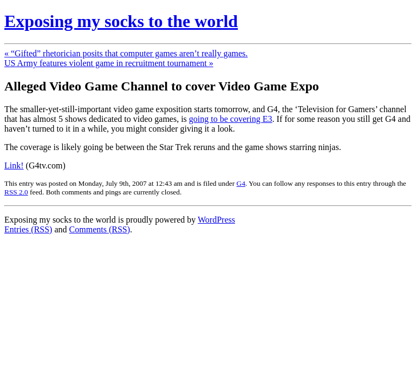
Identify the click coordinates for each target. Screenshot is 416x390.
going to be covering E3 (230, 118)
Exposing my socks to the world (121, 21)
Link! (14, 165)
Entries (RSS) (28, 229)
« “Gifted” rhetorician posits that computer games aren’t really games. (126, 53)
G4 (241, 183)
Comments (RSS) (99, 229)
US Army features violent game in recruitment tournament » (108, 63)
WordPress (216, 219)
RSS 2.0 (16, 192)
